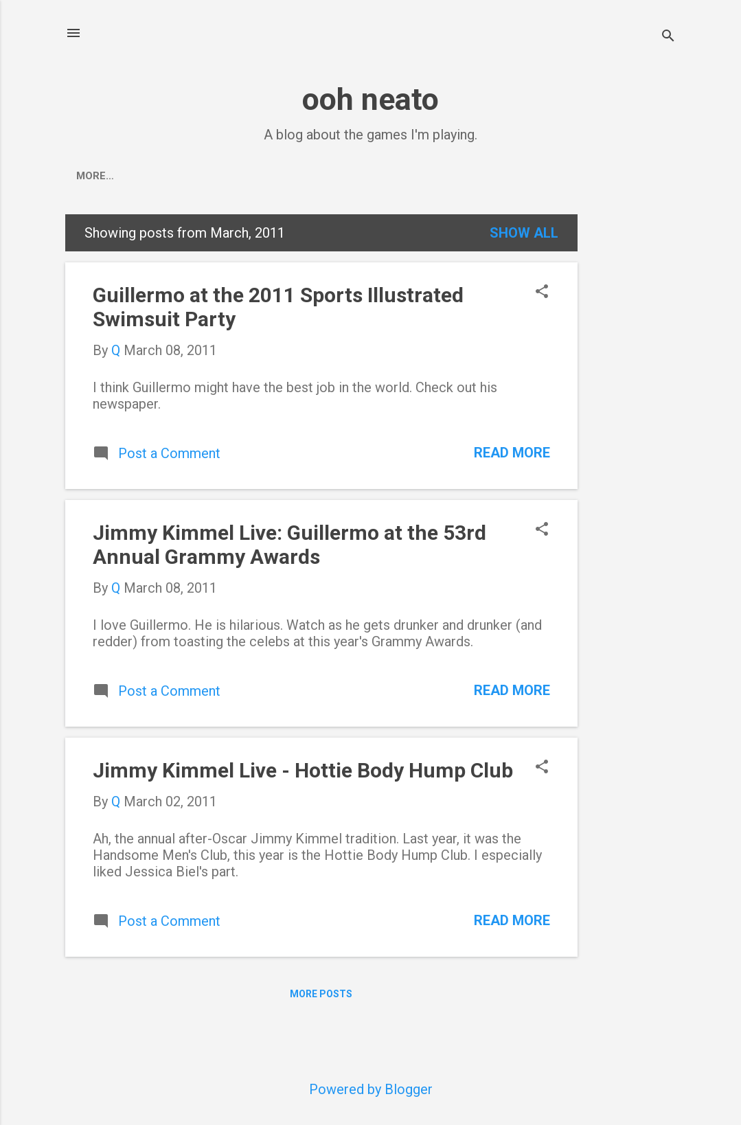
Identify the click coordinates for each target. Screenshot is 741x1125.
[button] (542, 293)
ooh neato (370, 99)
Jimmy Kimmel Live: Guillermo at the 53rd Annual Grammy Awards (289, 545)
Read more (512, 452)
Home (91, 176)
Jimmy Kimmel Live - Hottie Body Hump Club (303, 770)
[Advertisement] (632, 420)
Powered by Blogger (371, 1089)
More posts (321, 993)
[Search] (668, 37)
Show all (524, 233)
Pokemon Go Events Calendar (217, 176)
